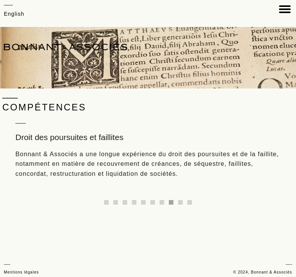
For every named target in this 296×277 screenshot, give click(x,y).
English (14, 14)
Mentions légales (21, 272)
